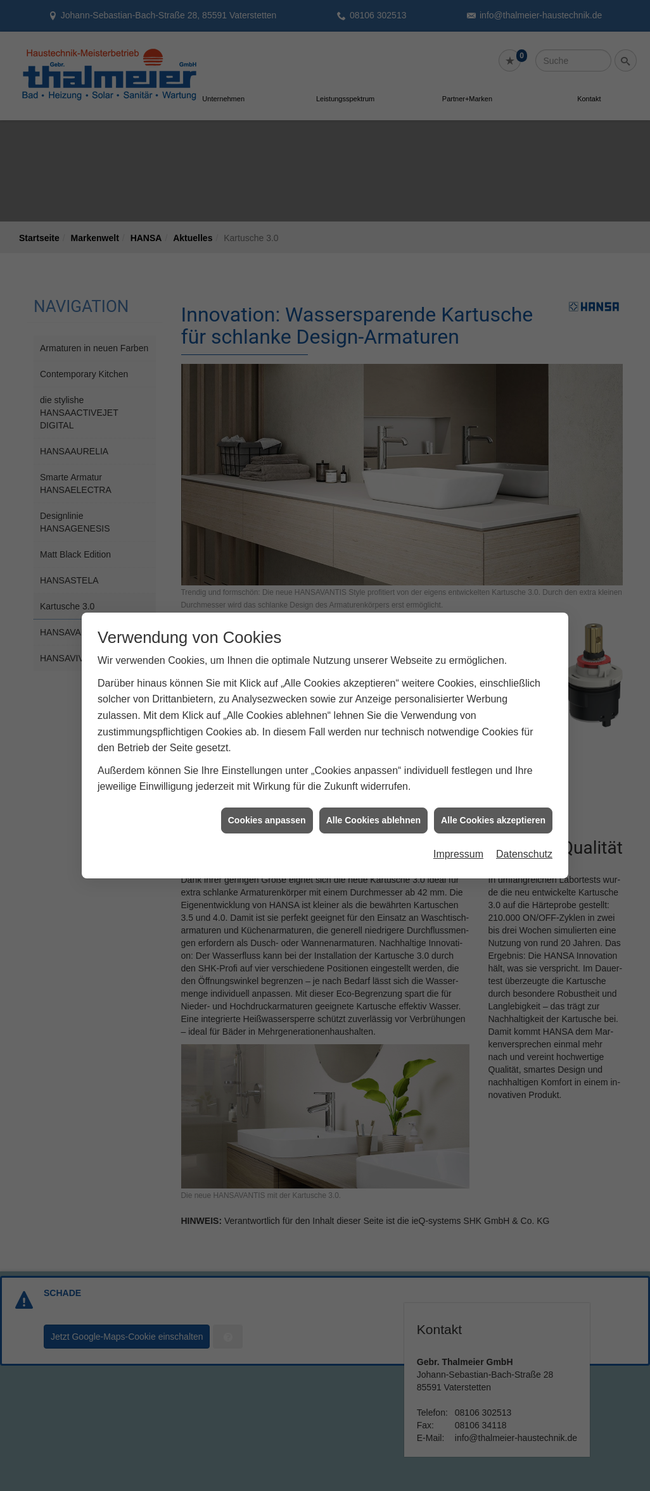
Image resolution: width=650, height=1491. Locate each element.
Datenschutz (524, 833)
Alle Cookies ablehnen (373, 800)
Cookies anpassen (267, 800)
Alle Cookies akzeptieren (493, 800)
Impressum (458, 833)
